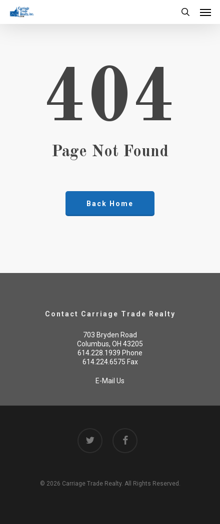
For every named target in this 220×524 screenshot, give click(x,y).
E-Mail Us (110, 381)
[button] (205, 12)
